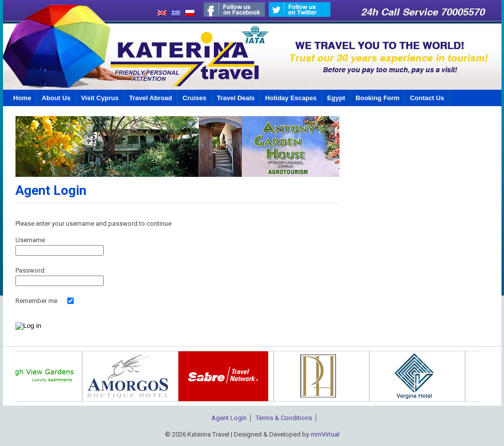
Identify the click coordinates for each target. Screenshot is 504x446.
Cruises (194, 98)
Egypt (336, 98)
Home (22, 98)
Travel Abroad (150, 98)
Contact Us (427, 98)
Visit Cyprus (100, 98)
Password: (30, 270)
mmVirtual (325, 434)
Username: (30, 240)
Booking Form (377, 98)
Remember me (36, 300)
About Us (56, 98)
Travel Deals (236, 98)
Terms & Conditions (284, 418)
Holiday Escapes (291, 98)
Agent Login (229, 418)
